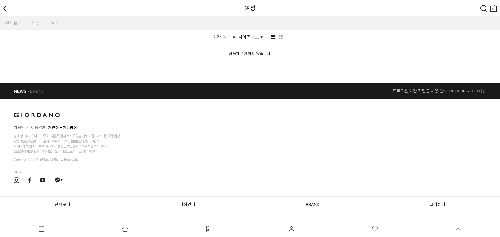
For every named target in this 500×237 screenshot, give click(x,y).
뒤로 (6, 2)
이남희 (96, 141)
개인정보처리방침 (62, 127)
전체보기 (13, 23)
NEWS (20, 91)
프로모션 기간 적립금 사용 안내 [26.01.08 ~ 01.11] (437, 91)
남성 (36, 23)
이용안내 (21, 127)
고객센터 (437, 204)
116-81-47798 (45, 146)
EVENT (37, 91)
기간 (222, 37)
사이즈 (248, 37)
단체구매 (62, 204)
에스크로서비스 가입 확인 (78, 151)
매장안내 (187, 204)
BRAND (312, 204)
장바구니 (493, 5)
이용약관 (38, 127)
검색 (483, 2)
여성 (54, 23)
